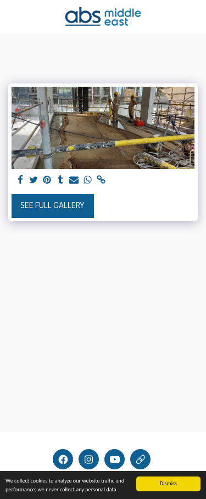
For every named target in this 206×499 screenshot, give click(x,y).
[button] (12, 15)
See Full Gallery (52, 205)
